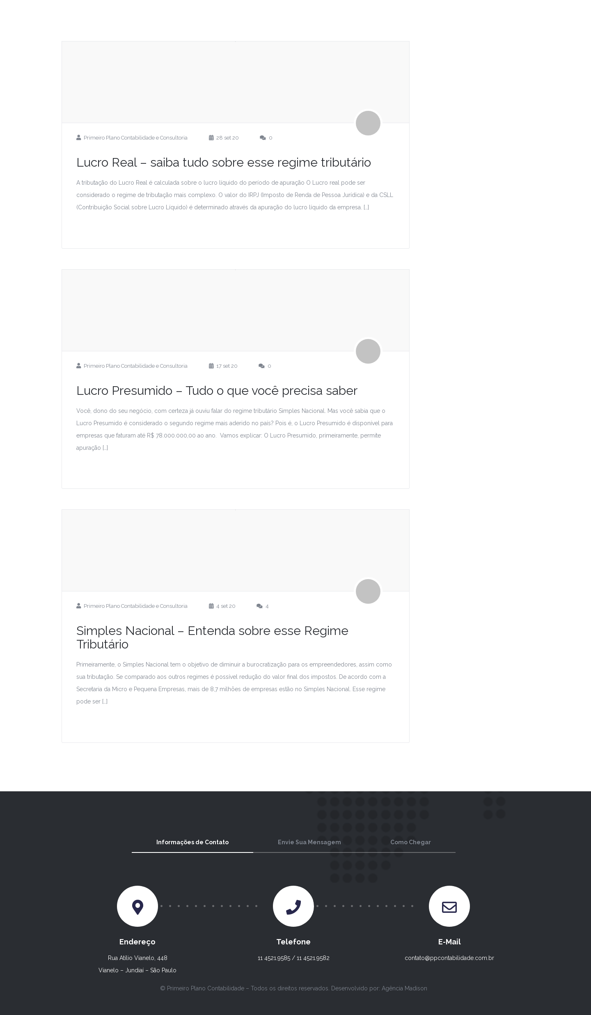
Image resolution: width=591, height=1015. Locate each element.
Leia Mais (106, 228)
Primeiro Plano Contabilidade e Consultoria (136, 138)
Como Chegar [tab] (410, 842)
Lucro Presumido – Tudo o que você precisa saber (216, 390)
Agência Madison (404, 988)
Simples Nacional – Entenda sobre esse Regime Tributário (212, 637)
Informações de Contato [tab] (192, 842)
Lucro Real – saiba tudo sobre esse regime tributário (223, 162)
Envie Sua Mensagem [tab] (309, 842)
